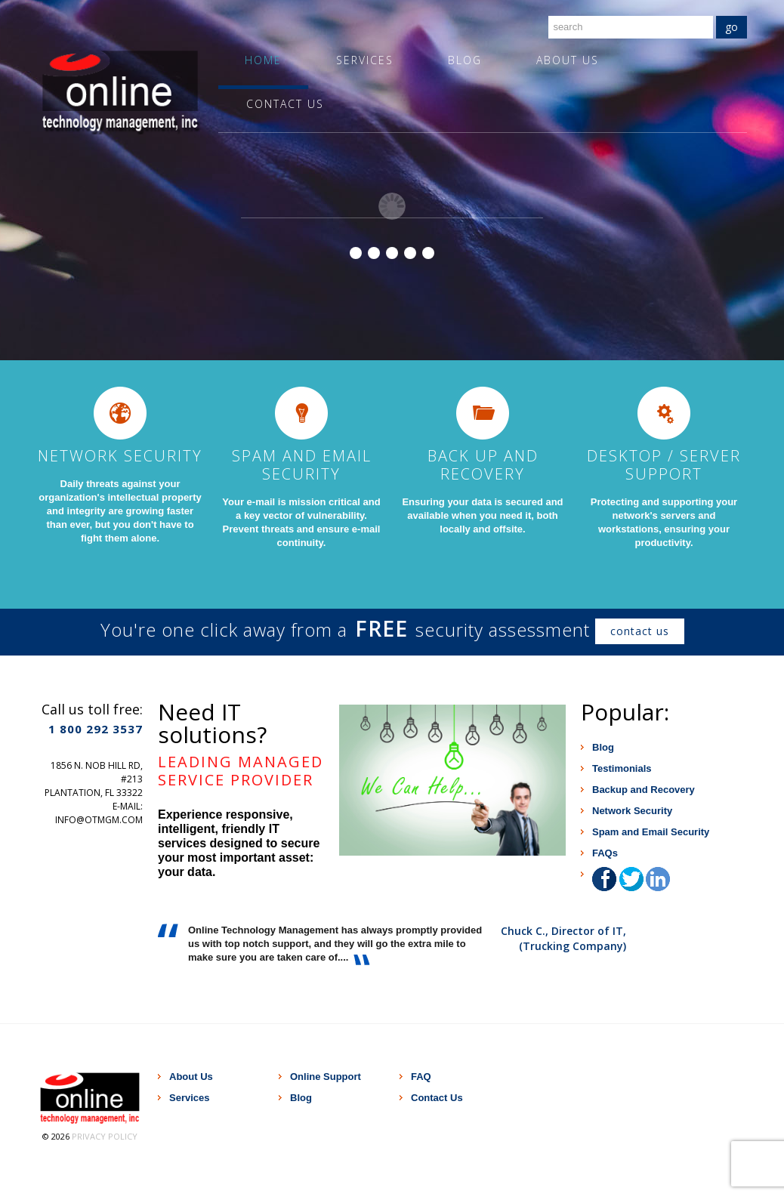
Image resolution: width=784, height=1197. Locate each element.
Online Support (325, 1076)
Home (263, 60)
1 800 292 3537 (95, 728)
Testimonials (622, 768)
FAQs (605, 853)
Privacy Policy (104, 1136)
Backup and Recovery (643, 789)
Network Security (632, 810)
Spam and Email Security (650, 832)
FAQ (421, 1076)
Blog (465, 60)
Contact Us (285, 104)
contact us (639, 631)
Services (365, 60)
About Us (567, 60)
